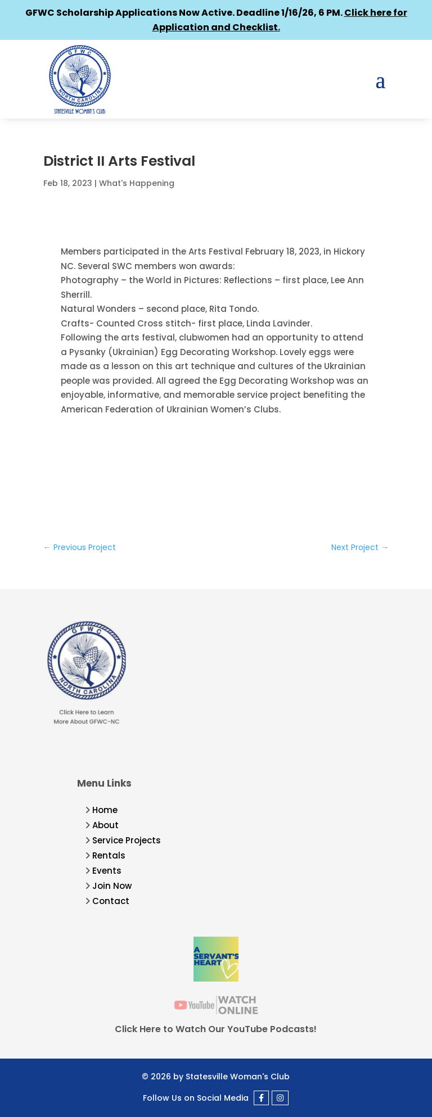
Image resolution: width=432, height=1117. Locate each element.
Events (107, 871)
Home (105, 810)
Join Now (112, 886)
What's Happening (136, 183)
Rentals (108, 855)
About (105, 825)
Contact (110, 901)
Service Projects (126, 840)
